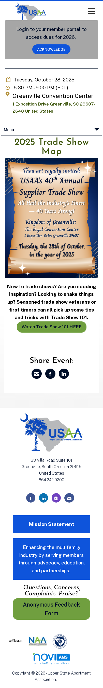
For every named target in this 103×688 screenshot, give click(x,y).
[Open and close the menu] (77, 11)
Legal (63, 679)
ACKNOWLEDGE (51, 49)
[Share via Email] (37, 374)
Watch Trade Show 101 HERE (52, 326)
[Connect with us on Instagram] (56, 498)
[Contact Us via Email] (69, 498)
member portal (64, 29)
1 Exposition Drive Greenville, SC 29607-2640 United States (53, 107)
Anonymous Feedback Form (51, 609)
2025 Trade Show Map (51, 147)
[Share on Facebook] (50, 374)
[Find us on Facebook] (30, 498)
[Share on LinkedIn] (64, 374)
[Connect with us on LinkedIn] (43, 498)
